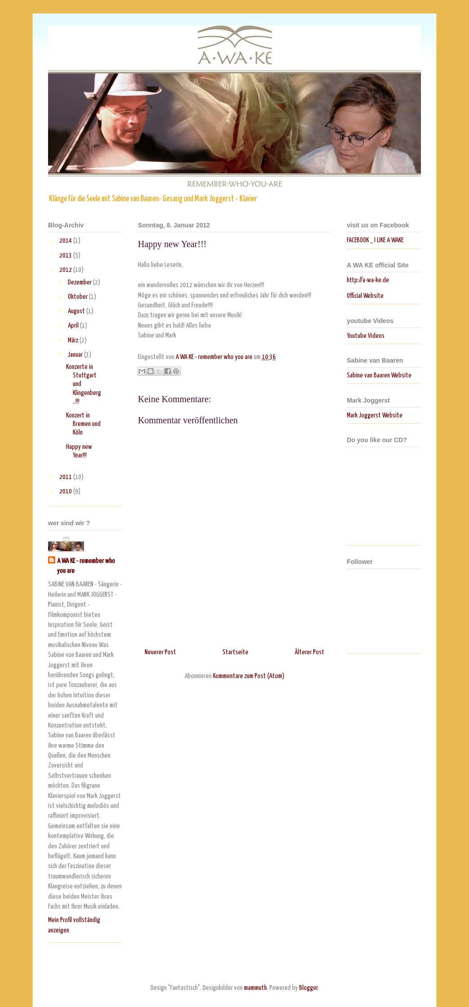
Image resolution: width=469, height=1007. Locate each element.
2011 (66, 477)
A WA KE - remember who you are (86, 566)
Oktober (78, 296)
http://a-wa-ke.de (368, 280)
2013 (66, 255)
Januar (76, 354)
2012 (66, 269)
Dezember (80, 282)
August (77, 311)
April (74, 325)
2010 (66, 491)
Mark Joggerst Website (375, 415)
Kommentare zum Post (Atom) (248, 676)
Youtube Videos (366, 336)
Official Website (365, 296)
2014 (66, 240)
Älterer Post (309, 652)
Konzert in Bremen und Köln (83, 424)
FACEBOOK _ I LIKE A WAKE (375, 240)
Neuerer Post (160, 652)
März (74, 340)
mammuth (255, 988)
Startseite (235, 652)
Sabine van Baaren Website (379, 375)
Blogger (308, 988)
